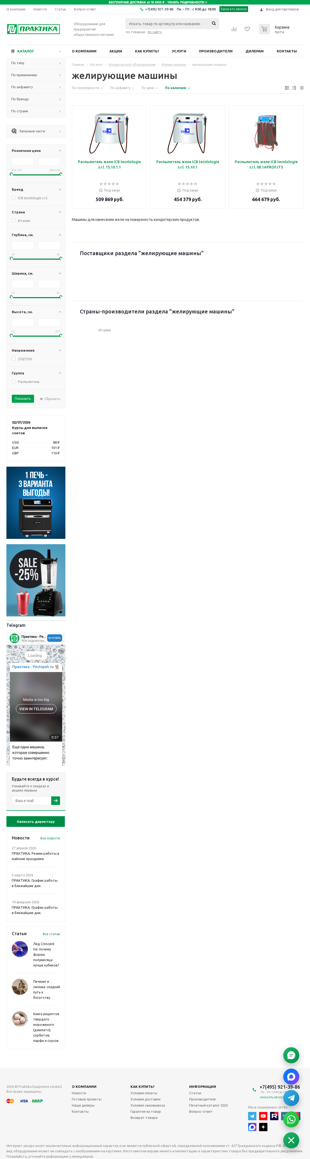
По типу (17, 63)
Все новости (50, 838)
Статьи (195, 1093)
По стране (19, 111)
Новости (79, 1093)
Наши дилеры (83, 1105)
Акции (115, 51)
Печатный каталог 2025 (208, 1105)
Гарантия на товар (145, 1111)
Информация (202, 1086)
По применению (24, 75)
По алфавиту (22, 87)
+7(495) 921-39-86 (159, 9)
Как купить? (147, 51)
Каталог (25, 51)
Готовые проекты (87, 1099)
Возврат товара (144, 1117)
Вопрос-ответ (201, 1111)
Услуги (179, 51)
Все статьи (51, 934)
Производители (216, 51)
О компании (84, 51)
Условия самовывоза (147, 1105)
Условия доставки (145, 1099)
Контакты (287, 51)
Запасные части (28, 131)
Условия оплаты (143, 1093)
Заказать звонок (234, 9)
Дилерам (254, 51)
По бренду (20, 99)
